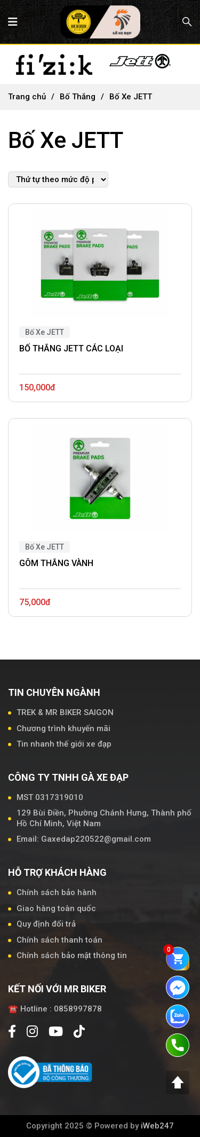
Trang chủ (27, 96)
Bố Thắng (77, 96)
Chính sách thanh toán (59, 940)
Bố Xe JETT (44, 332)
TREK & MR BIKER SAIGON (65, 712)
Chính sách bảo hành (57, 892)
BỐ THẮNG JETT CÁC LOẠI (71, 348)
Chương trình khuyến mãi (63, 728)
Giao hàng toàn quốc (56, 908)
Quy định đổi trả (46, 924)
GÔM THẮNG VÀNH (56, 563)
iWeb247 (157, 1126)
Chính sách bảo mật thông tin (72, 955)
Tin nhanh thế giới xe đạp (64, 744)
